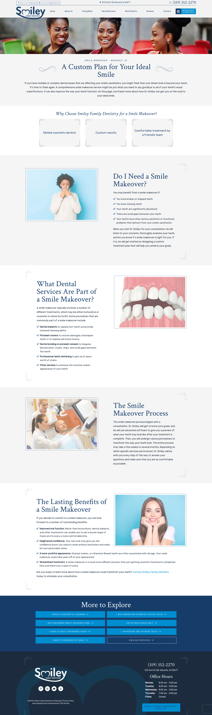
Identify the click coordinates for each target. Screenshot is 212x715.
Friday (148, 688)
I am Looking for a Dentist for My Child (104, 614)
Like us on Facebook (26, 3)
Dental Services (109, 11)
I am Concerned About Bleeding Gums (161, 614)
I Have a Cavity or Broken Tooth (104, 623)
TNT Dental (64, 695)
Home (52, 11)
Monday (149, 674)
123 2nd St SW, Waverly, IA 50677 (114, 2)
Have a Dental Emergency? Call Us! (161, 699)
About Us (69, 11)
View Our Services (132, 631)
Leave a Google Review (48, 3)
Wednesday (151, 681)
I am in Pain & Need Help (47, 623)
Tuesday (149, 677)
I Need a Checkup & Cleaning (46, 614)
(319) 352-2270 (182, 2)
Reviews (150, 11)
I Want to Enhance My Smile (75, 631)
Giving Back (87, 11)
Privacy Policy (68, 692)
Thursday (150, 684)
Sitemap (57, 692)
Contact (167, 11)
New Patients (131, 11)
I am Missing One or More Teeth (161, 623)
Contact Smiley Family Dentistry (151, 571)
